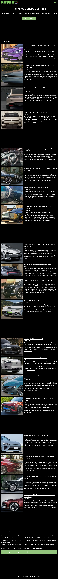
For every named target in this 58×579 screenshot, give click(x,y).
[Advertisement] (29, 31)
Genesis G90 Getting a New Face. (34, 301)
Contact (22, 576)
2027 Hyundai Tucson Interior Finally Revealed (38, 149)
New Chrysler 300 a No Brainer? (33, 339)
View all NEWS (29, 18)
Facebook (12, 552)
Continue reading (51, 58)
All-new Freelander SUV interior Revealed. (36, 187)
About (19, 576)
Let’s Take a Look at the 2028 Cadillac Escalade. (38, 280)
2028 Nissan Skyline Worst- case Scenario (36, 435)
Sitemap (38, 576)
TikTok (38, 552)
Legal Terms (27, 576)
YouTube (46, 552)
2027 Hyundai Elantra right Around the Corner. (37, 265)
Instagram (21, 552)
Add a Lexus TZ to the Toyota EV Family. (36, 358)
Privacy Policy (33, 576)
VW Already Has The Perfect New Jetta (35, 112)
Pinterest (30, 552)
